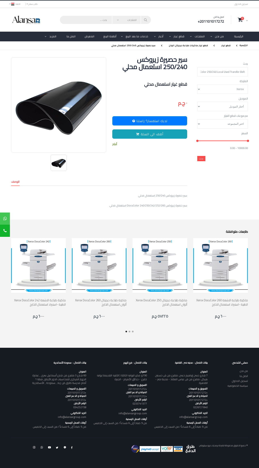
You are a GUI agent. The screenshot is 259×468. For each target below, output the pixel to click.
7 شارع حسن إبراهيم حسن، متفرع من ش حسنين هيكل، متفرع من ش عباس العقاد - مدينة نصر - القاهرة (181, 379)
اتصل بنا (71, 36)
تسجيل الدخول (241, 4)
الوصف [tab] (15, 181)
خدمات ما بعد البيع (137, 36)
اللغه (15, 4)
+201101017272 (198, 392)
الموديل (243, 99)
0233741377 (140, 403)
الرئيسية (238, 36)
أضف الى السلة (149, 134)
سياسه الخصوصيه (237, 385)
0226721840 (200, 407)
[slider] (197, 141)
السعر (244, 133)
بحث (245, 64)
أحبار (160, 36)
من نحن (219, 36)
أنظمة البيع (110, 36)
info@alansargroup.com (193, 416)
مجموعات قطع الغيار (236, 116)
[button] (243, 19)
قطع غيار (179, 36)
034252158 (79, 407)
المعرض (89, 36)
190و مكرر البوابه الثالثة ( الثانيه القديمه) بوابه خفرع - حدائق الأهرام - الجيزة (122, 377)
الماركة (244, 81)
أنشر (114, 144)
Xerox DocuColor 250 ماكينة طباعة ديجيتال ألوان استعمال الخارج (161, 302)
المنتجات (200, 36)
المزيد (52, 36)
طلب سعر (33, 4)
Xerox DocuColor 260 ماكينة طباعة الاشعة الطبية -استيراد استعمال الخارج (222, 302)
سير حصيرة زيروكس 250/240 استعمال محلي (133, 45)
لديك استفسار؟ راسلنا (149, 121)
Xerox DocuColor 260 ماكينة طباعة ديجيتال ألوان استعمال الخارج (100, 302)
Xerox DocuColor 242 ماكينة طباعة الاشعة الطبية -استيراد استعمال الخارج (40, 302)
